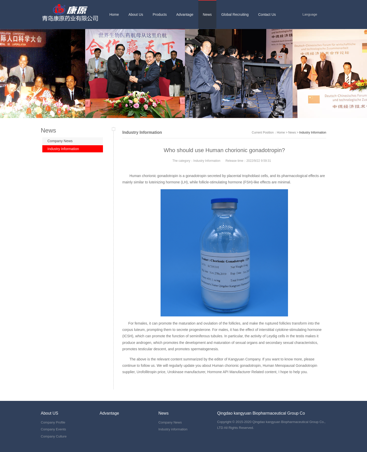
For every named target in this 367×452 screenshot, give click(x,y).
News (292, 132)
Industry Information (63, 149)
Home (281, 132)
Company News (60, 141)
